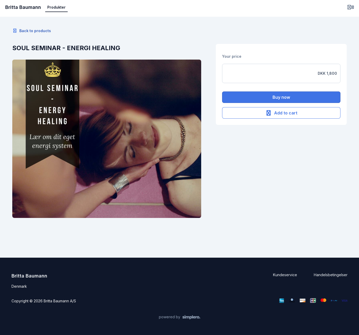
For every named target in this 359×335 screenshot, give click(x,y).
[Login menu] (351, 7)
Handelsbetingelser (331, 275)
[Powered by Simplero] (179, 317)
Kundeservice (285, 275)
